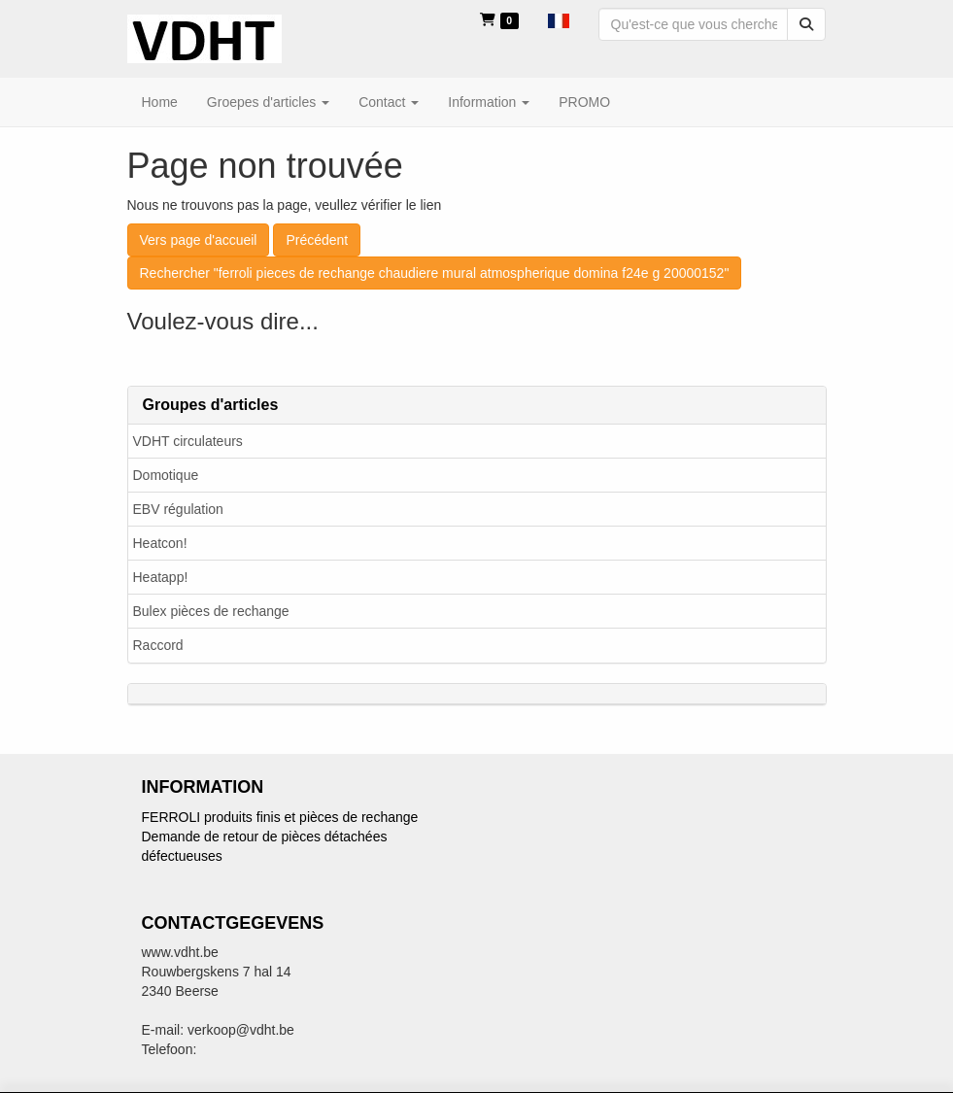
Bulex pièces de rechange (211, 611)
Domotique (166, 475)
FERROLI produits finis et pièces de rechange (280, 817)
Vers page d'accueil (198, 240)
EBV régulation (178, 509)
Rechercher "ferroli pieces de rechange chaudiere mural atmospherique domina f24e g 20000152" (435, 273)
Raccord (158, 645)
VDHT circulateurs (188, 441)
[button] (558, 19)
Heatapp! (160, 577)
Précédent (317, 240)
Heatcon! (160, 543)
